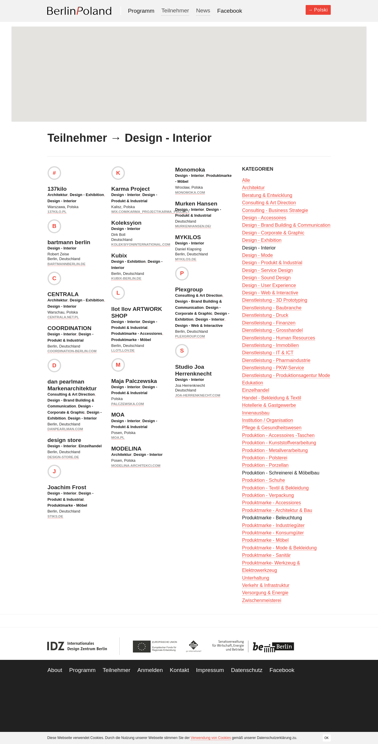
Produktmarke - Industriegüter (273, 525)
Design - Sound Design (266, 277)
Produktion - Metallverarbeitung (275, 450)
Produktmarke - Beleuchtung (272, 517)
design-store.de (63, 457)
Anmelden (150, 670)
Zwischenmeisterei (261, 600)
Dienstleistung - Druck (265, 315)
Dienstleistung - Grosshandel (272, 330)
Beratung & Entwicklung (267, 195)
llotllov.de (123, 350)
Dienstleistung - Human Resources (278, 337)
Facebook (229, 11)
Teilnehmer (175, 10)
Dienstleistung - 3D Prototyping (274, 300)
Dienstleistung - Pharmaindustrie (276, 360)
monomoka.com (190, 192)
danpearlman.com (65, 429)
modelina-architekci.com (135, 465)
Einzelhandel (90, 446)
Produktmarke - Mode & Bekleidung (279, 547)
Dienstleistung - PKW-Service (273, 367)
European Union (156, 646)
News (203, 10)
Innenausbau (256, 412)
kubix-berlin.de (126, 278)
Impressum (210, 670)
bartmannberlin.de (67, 264)
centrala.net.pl (63, 317)
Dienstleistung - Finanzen (269, 322)
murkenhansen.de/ (193, 226)
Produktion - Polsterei (264, 457)
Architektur (58, 194)
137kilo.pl (57, 211)
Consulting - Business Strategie (275, 210)
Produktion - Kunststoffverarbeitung (279, 442)
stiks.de (55, 516)
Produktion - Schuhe (263, 480)
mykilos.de (185, 259)
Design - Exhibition (87, 194)
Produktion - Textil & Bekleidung (275, 487)
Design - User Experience (269, 285)
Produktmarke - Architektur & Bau (277, 510)
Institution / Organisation (267, 420)
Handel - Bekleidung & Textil (271, 397)
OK (327, 737)
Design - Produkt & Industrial (272, 262)
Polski (321, 9)
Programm (141, 11)
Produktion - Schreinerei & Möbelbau (280, 472)
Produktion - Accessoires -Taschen (278, 435)
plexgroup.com (190, 336)
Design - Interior (62, 201)
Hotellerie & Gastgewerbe (269, 405)
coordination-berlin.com (72, 351)
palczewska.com (127, 404)
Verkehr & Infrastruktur (265, 585)
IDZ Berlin (77, 646)
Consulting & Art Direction (71, 394)
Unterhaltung (255, 577)
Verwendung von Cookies (211, 738)
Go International (194, 646)
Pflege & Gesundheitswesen (272, 427)
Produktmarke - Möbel (67, 505)
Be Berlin (251, 646)
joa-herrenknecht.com (197, 395)
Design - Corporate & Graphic (273, 232)
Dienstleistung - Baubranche (272, 307)
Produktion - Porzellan (265, 465)
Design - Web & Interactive (199, 325)
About (54, 670)
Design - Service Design (267, 270)
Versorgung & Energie (265, 592)
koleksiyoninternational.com (140, 244)
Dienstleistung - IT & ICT (268, 352)
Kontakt (179, 670)
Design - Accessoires (264, 217)
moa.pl (118, 437)
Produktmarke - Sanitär (266, 555)
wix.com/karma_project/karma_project (150, 211)
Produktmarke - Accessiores (136, 333)
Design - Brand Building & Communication (286, 225)
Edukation (252, 382)
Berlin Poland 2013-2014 (79, 10)
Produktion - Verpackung (268, 495)
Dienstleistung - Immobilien (270, 345)
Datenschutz (247, 670)
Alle (246, 180)
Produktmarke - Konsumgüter (273, 532)
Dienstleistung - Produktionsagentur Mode (286, 375)
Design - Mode (257, 255)
